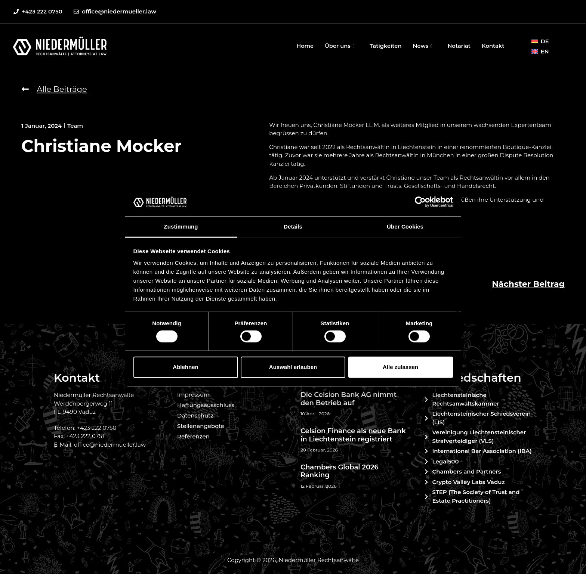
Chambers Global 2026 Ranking (339, 471)
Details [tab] (293, 226)
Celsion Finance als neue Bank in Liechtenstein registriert (353, 435)
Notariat (458, 45)
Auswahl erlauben (293, 367)
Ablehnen (185, 367)
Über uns (338, 45)
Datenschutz (195, 415)
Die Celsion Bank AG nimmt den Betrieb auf (348, 399)
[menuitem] (540, 41)
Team (75, 125)
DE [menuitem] (544, 41)
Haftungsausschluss (205, 405)
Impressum (193, 394)
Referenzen (193, 436)
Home (302, 45)
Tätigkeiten (384, 45)
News (422, 45)
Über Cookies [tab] (405, 226)
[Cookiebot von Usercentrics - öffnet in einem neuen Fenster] (420, 202)
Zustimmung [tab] (181, 226)
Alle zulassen (400, 367)
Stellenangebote (200, 425)
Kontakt (493, 45)
